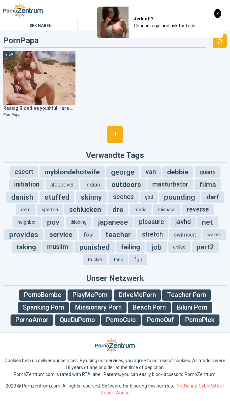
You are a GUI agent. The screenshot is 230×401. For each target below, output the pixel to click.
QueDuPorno (77, 320)
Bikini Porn (192, 307)
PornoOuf (160, 320)
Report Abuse (115, 392)
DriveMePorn (137, 295)
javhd (183, 222)
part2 (205, 247)
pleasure (151, 222)
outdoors (126, 184)
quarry (208, 172)
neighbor (26, 222)
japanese (113, 222)
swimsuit (185, 234)
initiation (26, 184)
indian (92, 184)
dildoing (79, 222)
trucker (95, 259)
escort (23, 172)
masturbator (170, 184)
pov (53, 222)
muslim (57, 247)
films (207, 184)
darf (212, 197)
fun (138, 259)
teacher (118, 234)
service (60, 234)
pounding (179, 197)
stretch (152, 234)
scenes (123, 197)
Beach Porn (149, 307)
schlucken (85, 209)
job (156, 247)
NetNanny (187, 385)
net (207, 222)
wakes (214, 234)
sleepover (62, 184)
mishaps (167, 209)
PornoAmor (31, 320)
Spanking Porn (43, 307)
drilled (179, 247)
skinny (91, 197)
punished (94, 247)
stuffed (57, 197)
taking (26, 247)
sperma (50, 209)
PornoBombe (42, 295)
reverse (198, 209)
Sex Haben (40, 25)
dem (26, 209)
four (89, 234)
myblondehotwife (72, 172)
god (149, 197)
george (122, 172)
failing (130, 247)
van (151, 172)
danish (22, 197)
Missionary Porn (98, 307)
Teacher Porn (186, 295)
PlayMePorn (89, 295)
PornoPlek (200, 320)
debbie (177, 172)
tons (118, 259)
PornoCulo (121, 320)
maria (140, 209)
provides (23, 234)
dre (117, 209)
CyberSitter (210, 385)
